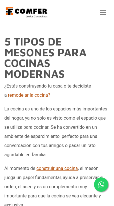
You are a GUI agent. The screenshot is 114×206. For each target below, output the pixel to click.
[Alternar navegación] (103, 12)
